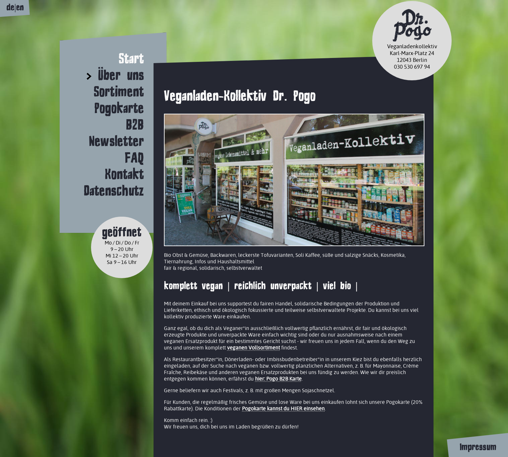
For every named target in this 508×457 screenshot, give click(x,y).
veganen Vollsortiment (253, 347)
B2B (135, 124)
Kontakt (124, 174)
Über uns (121, 75)
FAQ (134, 157)
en (20, 7)
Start (131, 58)
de (10, 7)
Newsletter (116, 141)
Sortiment (119, 91)
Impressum (477, 446)
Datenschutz (114, 190)
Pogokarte (119, 108)
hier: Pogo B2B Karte (278, 378)
